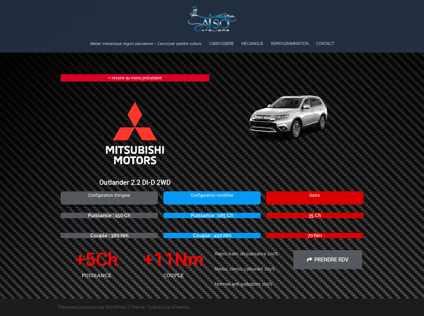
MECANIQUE (252, 43)
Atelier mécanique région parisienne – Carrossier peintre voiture (145, 43)
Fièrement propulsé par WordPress (92, 307)
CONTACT (325, 43)
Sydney (155, 307)
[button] (327, 259)
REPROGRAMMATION (290, 43)
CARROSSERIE (221, 43)
